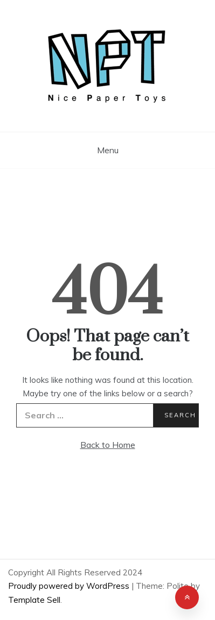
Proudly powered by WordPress (69, 586)
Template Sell (34, 600)
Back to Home (107, 444)
